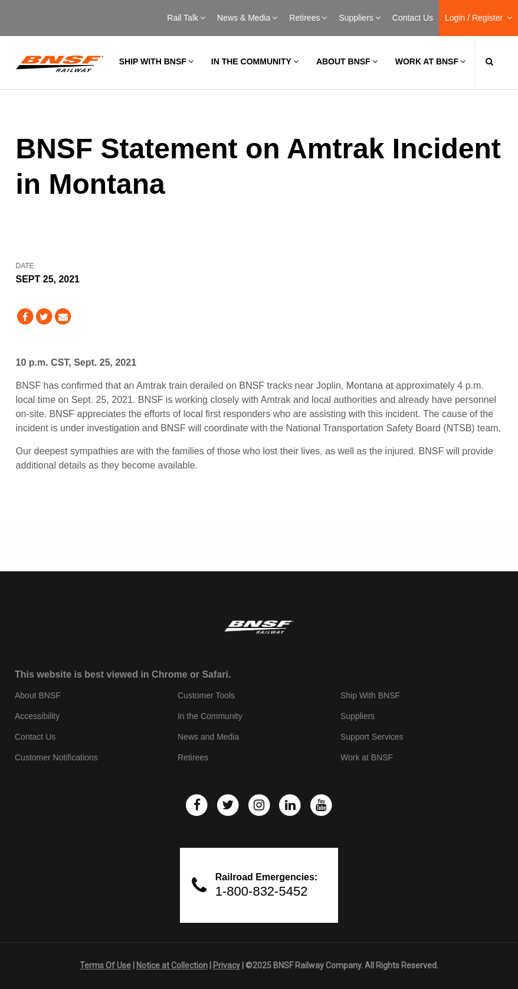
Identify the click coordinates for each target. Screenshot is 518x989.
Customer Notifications (56, 757)
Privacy (226, 965)
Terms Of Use (105, 965)
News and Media (208, 736)
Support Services (372, 736)
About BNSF (347, 61)
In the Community (255, 61)
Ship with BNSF (156, 61)
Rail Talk (186, 17)
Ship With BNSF (370, 695)
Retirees (308, 17)
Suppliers (359, 17)
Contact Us (412, 17)
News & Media (247, 17)
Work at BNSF (430, 61)
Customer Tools (206, 695)
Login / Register (478, 17)
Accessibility (37, 716)
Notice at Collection (172, 965)
